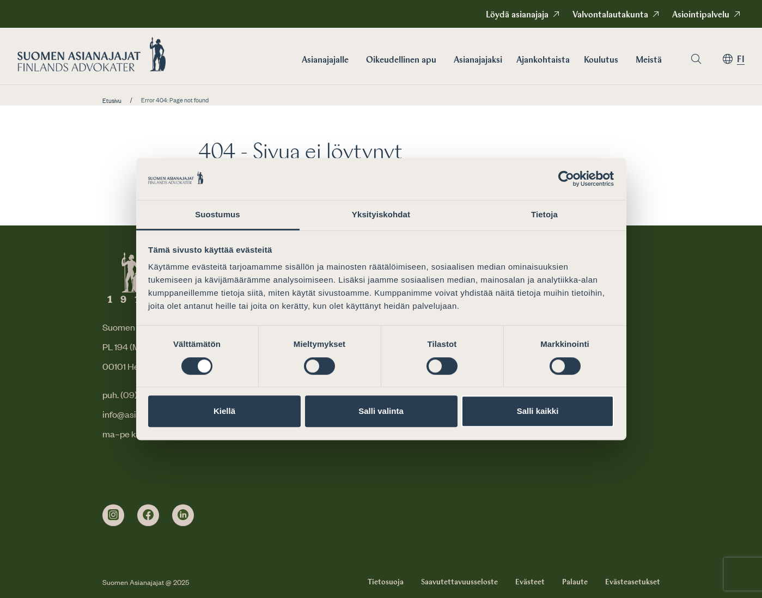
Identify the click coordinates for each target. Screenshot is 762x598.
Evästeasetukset (632, 582)
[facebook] (148, 515)
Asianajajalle (325, 60)
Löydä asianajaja (517, 15)
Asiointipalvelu (700, 15)
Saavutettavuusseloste (459, 582)
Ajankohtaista (543, 60)
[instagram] (113, 515)
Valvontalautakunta (610, 15)
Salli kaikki (538, 411)
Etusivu (111, 100)
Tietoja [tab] (544, 214)
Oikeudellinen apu (401, 60)
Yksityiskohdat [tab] (381, 214)
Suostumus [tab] (217, 214)
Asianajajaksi (478, 60)
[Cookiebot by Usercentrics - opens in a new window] (566, 179)
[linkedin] (183, 515)
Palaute (575, 582)
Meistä (649, 60)
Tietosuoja (386, 582)
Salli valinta (381, 411)
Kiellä (224, 411)
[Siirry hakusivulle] (696, 59)
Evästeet (530, 582)
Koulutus (601, 60)
